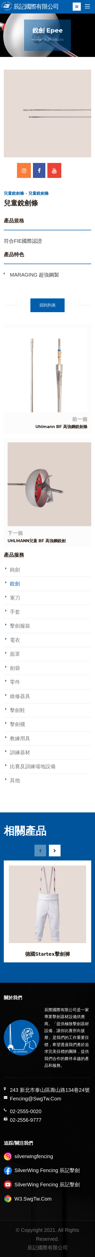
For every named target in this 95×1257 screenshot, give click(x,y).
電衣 (15, 640)
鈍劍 (15, 569)
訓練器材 (20, 752)
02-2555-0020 (26, 1111)
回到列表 (48, 305)
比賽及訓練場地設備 (32, 766)
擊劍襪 (17, 724)
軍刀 (15, 598)
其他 (15, 780)
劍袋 (15, 668)
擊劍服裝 (20, 626)
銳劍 (15, 583)
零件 (15, 682)
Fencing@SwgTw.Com (35, 1098)
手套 (15, 612)
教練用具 (20, 738)
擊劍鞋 (17, 710)
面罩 (15, 654)
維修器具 (20, 696)
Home (37, 39)
